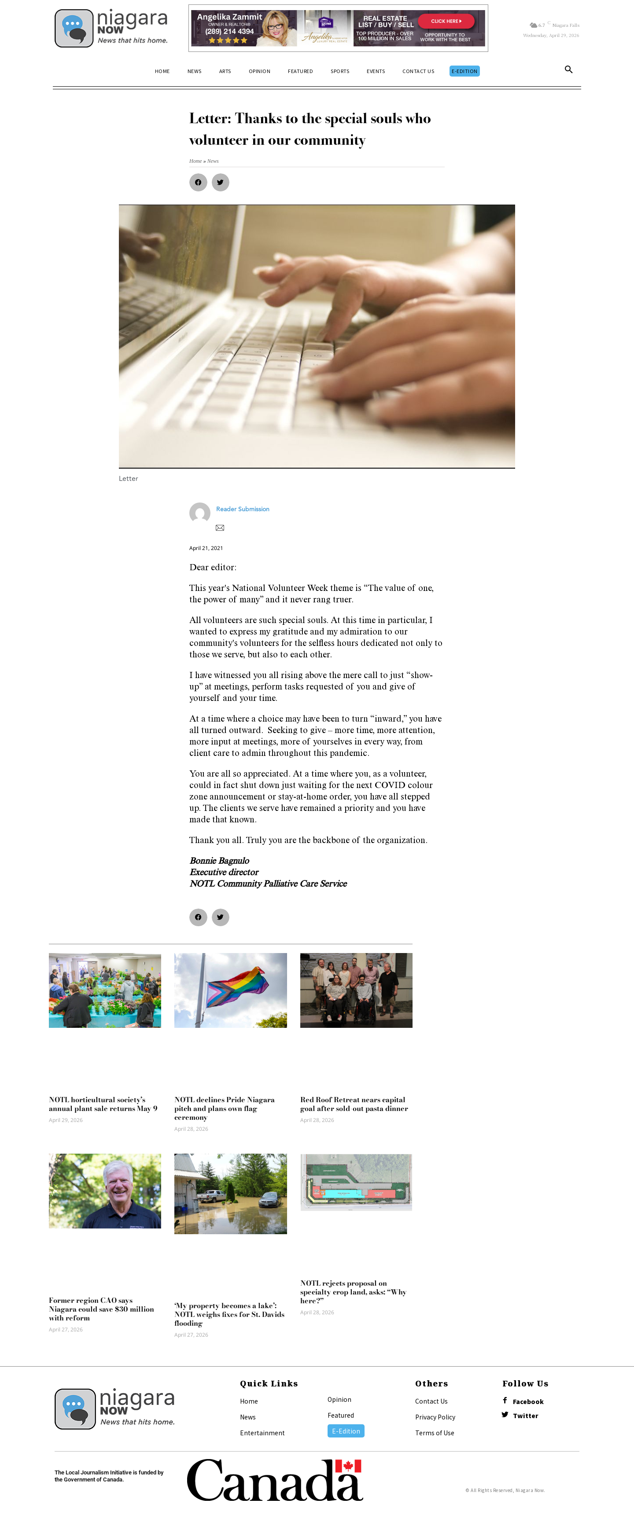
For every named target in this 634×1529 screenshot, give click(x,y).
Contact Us (431, 1401)
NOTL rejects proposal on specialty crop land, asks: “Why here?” (353, 1292)
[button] (568, 71)
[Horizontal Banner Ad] (338, 28)
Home (249, 1401)
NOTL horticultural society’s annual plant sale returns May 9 (103, 1104)
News (248, 1416)
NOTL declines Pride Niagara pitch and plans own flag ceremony (224, 1108)
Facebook (528, 1401)
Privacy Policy (435, 1416)
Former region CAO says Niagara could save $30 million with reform (101, 1309)
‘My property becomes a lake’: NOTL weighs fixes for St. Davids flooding (229, 1314)
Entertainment (262, 1432)
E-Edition (346, 1430)
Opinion (339, 1399)
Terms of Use (434, 1432)
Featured (341, 1415)
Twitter (525, 1415)
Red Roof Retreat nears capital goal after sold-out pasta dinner (354, 1104)
